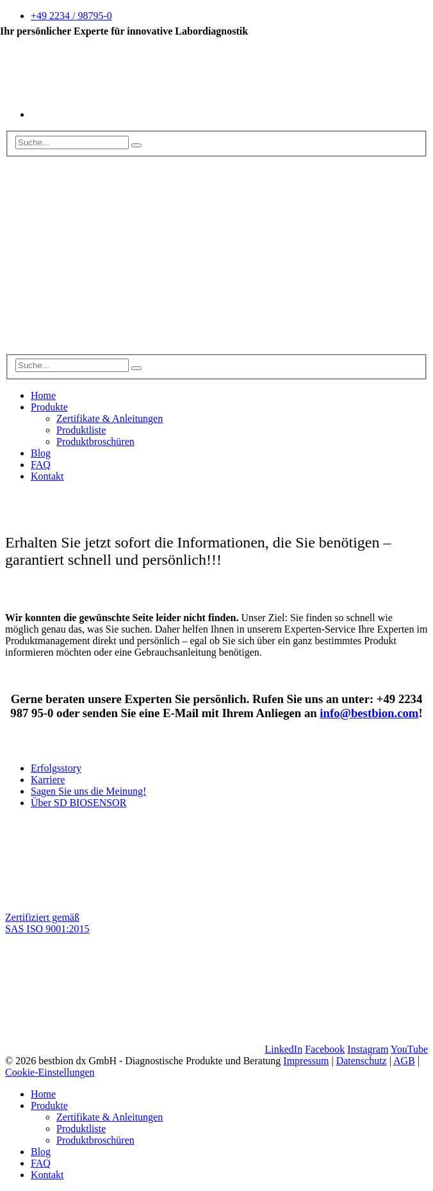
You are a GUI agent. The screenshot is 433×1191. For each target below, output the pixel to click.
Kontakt (47, 476)
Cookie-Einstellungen (50, 1072)
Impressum (306, 1060)
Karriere (48, 779)
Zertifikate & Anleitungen (109, 418)
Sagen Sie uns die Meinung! (88, 791)
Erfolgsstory (56, 768)
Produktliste (81, 430)
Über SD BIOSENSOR (78, 802)
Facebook (325, 1049)
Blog (41, 453)
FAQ (41, 464)
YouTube (409, 1049)
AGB (404, 1060)
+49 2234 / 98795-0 (71, 15)
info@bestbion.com (369, 713)
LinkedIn (283, 1049)
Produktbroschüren (95, 441)
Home (43, 395)
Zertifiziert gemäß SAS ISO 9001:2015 (47, 923)
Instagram (367, 1049)
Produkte (49, 406)
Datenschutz (361, 1060)
